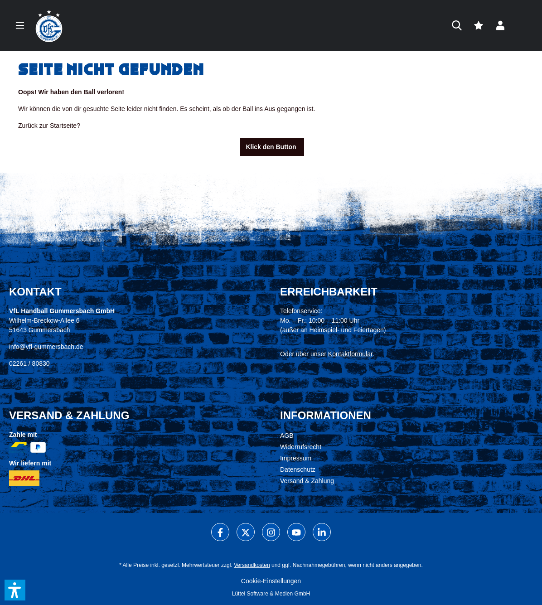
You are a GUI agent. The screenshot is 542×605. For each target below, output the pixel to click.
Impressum (295, 458)
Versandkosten (252, 565)
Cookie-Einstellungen (271, 581)
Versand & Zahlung (307, 480)
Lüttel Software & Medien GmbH (271, 593)
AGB (287, 435)
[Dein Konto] (500, 25)
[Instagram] (271, 532)
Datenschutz (297, 469)
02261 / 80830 (29, 363)
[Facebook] (220, 532)
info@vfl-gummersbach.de (46, 346)
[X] (246, 532)
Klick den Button (272, 146)
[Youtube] (296, 532)
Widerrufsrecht (300, 446)
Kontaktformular (350, 354)
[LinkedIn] (322, 532)
